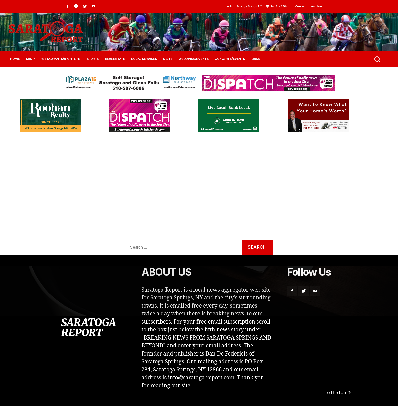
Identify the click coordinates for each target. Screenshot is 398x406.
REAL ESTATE (115, 59)
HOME (15, 59)
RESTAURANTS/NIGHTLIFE (60, 59)
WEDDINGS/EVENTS (194, 59)
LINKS (255, 59)
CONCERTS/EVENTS (230, 59)
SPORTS (93, 59)
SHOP (30, 59)
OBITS (167, 59)
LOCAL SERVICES (144, 59)
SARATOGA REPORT (88, 327)
